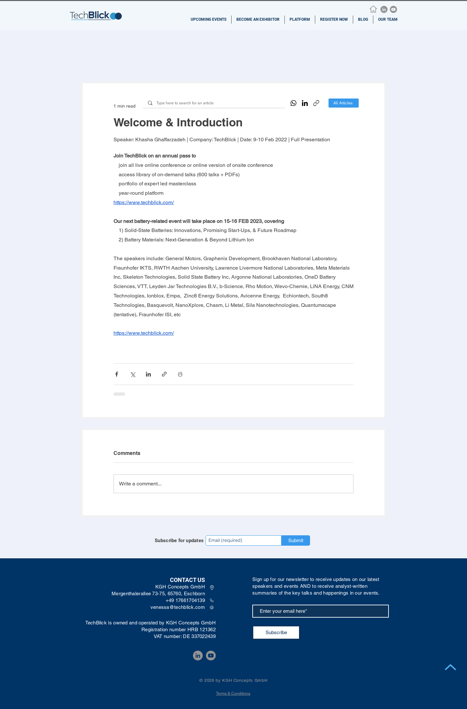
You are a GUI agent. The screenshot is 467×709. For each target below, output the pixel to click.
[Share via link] (164, 374)
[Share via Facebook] (117, 374)
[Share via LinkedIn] (148, 374)
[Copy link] (316, 103)
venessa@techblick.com (177, 607)
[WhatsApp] (293, 103)
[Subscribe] (276, 632)
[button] (208, 20)
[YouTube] (393, 9)
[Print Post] (180, 374)
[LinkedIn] (384, 9)
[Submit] (295, 540)
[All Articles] (343, 103)
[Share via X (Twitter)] (132, 374)
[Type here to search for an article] (213, 103)
